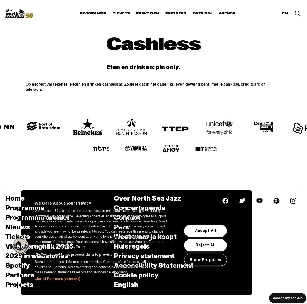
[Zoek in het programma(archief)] (297, 13)
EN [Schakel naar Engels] (285, 13)
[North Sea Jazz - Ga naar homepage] (19, 13)
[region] (136, 242)
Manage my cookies (288, 298)
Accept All (205, 230)
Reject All (206, 245)
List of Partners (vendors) (57, 279)
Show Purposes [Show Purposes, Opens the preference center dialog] (205, 259)
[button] (20, 245)
